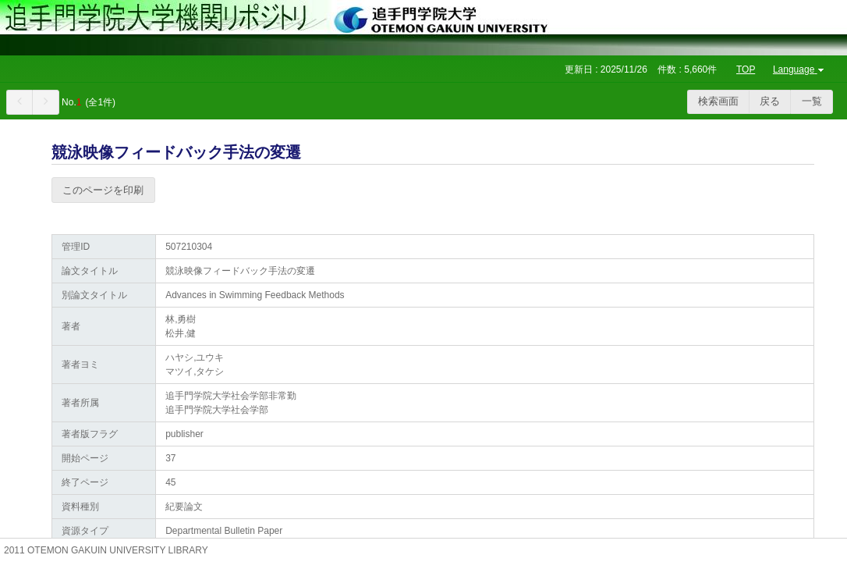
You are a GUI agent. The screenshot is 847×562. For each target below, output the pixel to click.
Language (800, 69)
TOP (745, 69)
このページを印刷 (103, 190)
